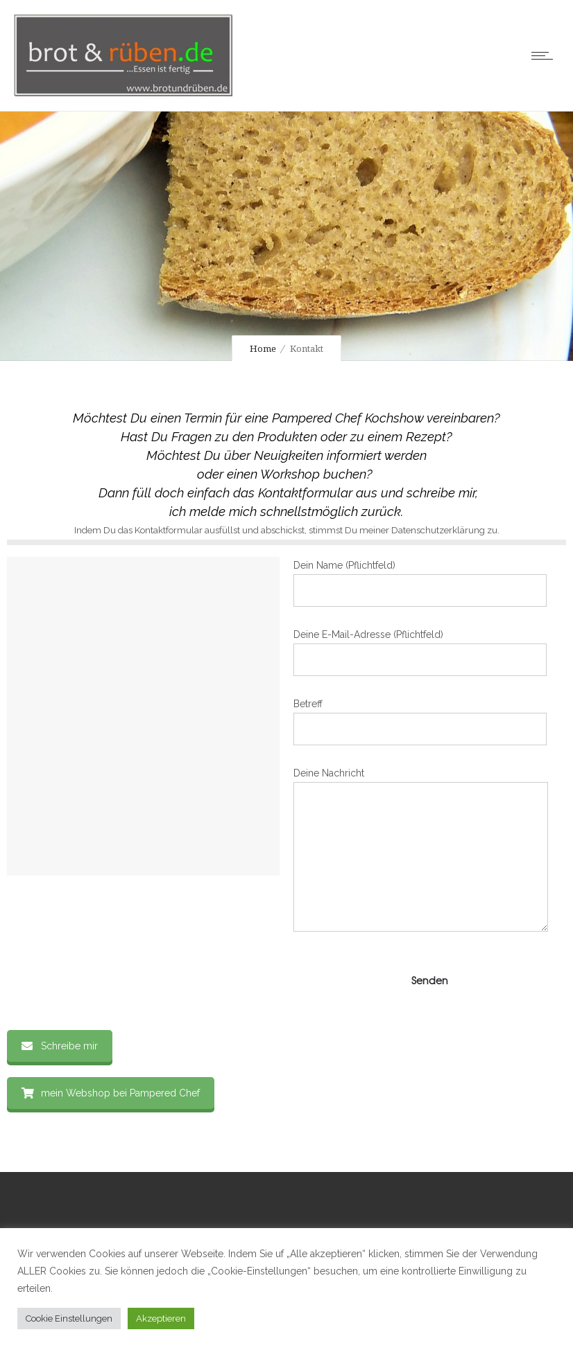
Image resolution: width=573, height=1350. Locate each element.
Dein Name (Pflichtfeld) (420, 583)
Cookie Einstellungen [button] (69, 1318)
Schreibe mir (60, 1045)
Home (263, 349)
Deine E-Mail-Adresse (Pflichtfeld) (420, 652)
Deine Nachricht (420, 849)
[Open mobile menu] (545, 55)
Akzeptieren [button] (161, 1318)
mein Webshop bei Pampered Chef (111, 1093)
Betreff (420, 721)
